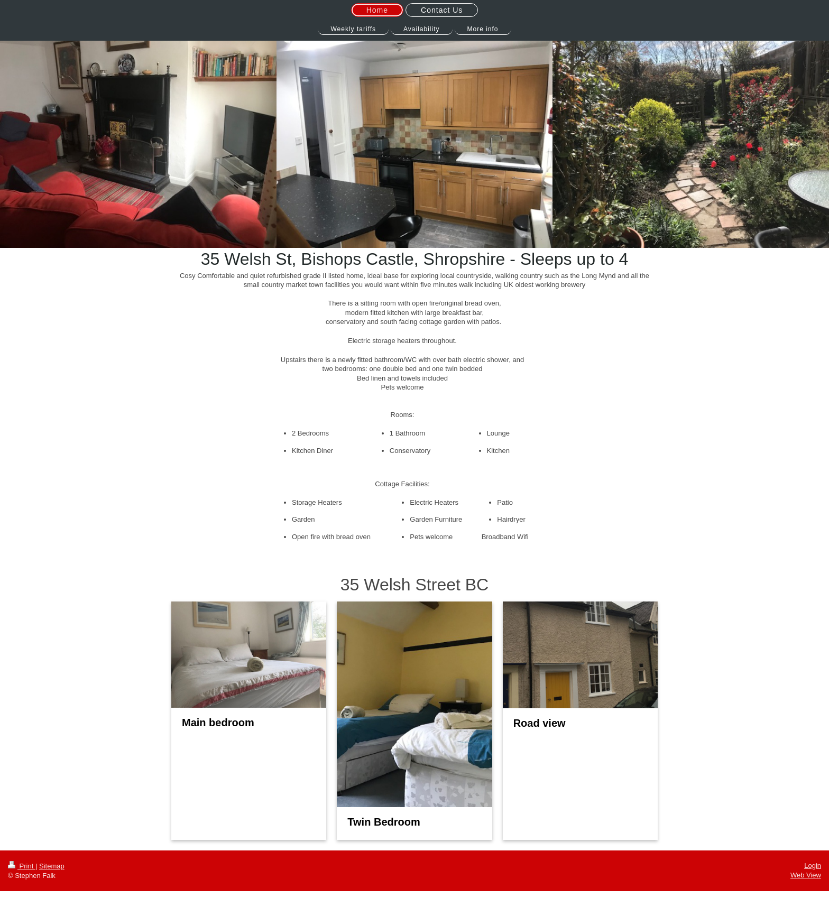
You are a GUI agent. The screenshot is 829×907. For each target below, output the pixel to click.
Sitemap (52, 866)
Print (21, 866)
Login (812, 865)
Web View (805, 875)
